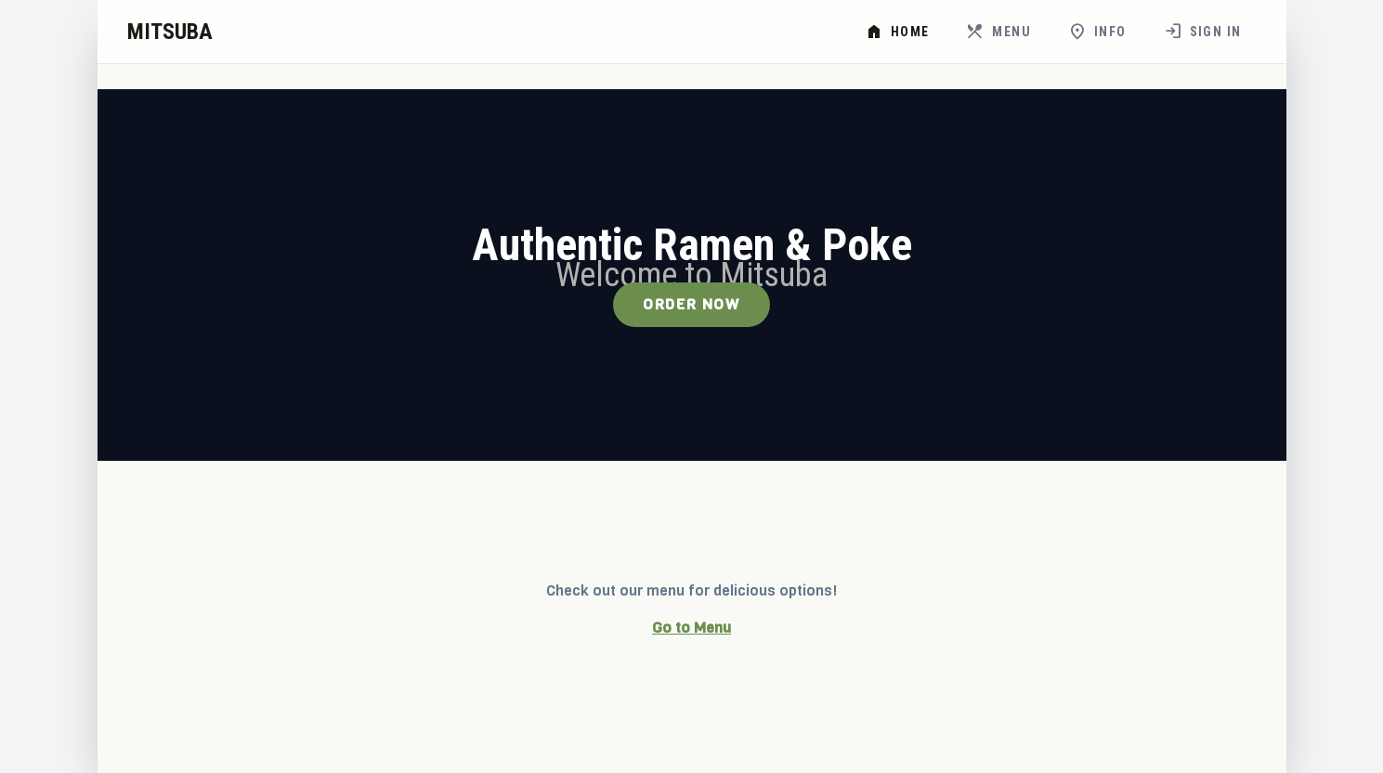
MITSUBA (170, 32)
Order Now (691, 304)
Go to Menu (691, 627)
